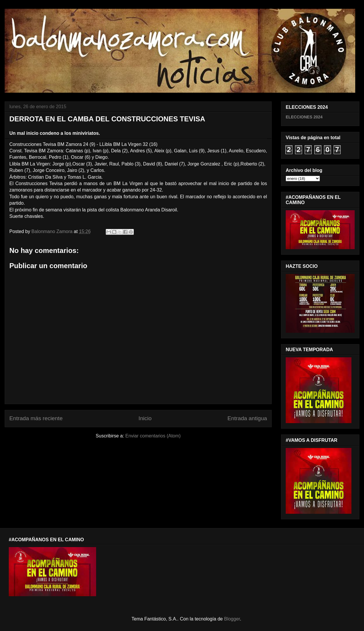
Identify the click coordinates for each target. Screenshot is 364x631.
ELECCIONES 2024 (304, 117)
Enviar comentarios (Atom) (153, 435)
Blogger (232, 618)
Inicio (145, 418)
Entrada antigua (247, 418)
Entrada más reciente (36, 418)
